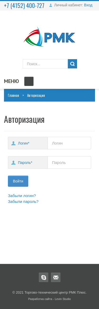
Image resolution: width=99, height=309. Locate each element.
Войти (18, 181)
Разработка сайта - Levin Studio (49, 299)
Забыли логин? (22, 195)
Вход (88, 5)
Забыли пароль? (23, 201)
